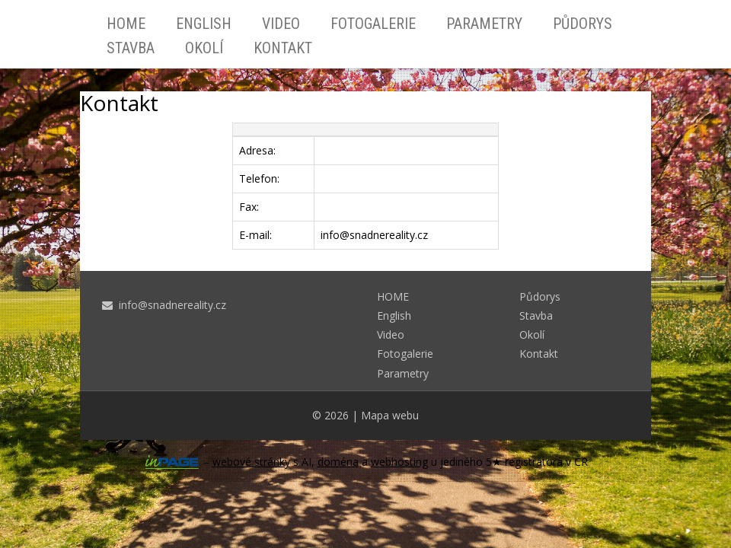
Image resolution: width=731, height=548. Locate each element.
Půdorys (582, 23)
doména (338, 461)
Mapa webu (390, 415)
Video (281, 23)
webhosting (399, 461)
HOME (126, 23)
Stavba (131, 48)
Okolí (204, 48)
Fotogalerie (373, 23)
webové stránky (251, 461)
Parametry (484, 23)
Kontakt (283, 48)
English (203, 23)
